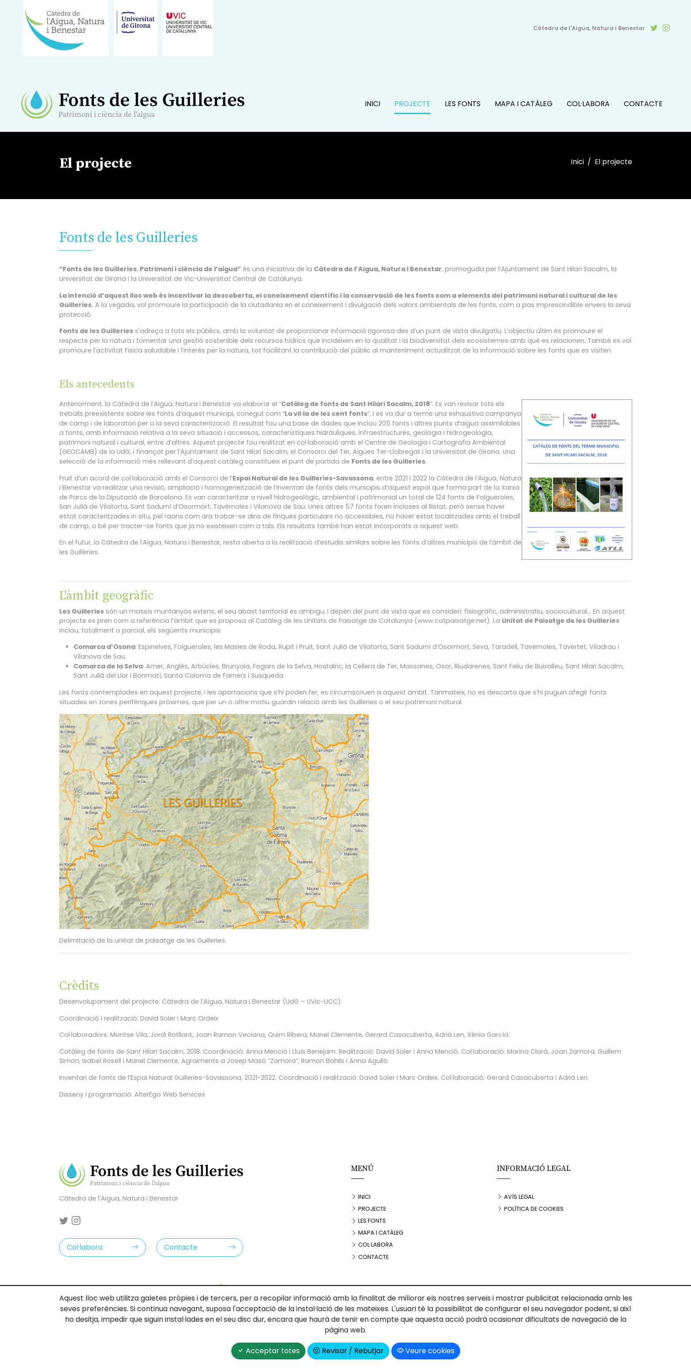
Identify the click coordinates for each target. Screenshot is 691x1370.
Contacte (643, 104)
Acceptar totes (268, 1351)
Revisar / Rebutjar (348, 1351)
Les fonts (463, 104)
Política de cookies (530, 1209)
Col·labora (588, 104)
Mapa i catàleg (524, 104)
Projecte (412, 104)
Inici (372, 104)
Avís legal (515, 1197)
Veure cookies (425, 1351)
